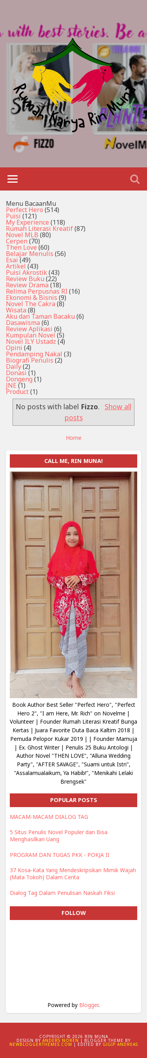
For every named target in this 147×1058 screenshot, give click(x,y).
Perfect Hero (24, 209)
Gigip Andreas (120, 1044)
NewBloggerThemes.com (40, 1044)
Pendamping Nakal (34, 354)
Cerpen (16, 241)
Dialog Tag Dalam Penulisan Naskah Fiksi (62, 892)
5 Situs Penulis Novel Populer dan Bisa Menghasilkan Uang (58, 835)
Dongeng (19, 379)
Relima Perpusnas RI (36, 291)
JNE (11, 385)
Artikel (16, 266)
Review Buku (25, 278)
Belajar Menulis (29, 253)
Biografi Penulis (29, 360)
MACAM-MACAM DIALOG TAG (49, 816)
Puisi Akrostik (26, 272)
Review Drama (27, 285)
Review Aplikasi (29, 329)
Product (17, 391)
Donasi (16, 372)
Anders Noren (60, 1040)
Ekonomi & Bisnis (31, 297)
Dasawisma (23, 322)
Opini (14, 347)
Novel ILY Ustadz (31, 341)
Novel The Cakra (30, 303)
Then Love (21, 247)
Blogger (88, 1005)
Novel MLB (22, 234)
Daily (13, 366)
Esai (12, 260)
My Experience (27, 222)
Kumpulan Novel (30, 335)
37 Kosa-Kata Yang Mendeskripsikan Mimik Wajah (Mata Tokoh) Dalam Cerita (73, 873)
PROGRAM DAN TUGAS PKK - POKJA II (59, 854)
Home (74, 437)
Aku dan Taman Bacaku (40, 316)
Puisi (13, 216)
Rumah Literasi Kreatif (39, 228)
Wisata (16, 310)
